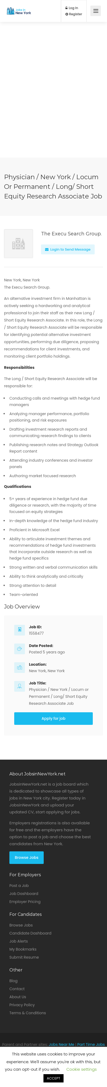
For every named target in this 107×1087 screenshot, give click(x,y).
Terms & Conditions (27, 1013)
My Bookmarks (22, 949)
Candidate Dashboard (30, 933)
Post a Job (19, 885)
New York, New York (47, 670)
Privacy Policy (22, 1005)
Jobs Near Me (61, 1044)
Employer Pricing (24, 901)
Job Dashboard (23, 893)
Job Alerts (18, 941)
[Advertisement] (53, 104)
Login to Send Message (68, 249)
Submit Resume (24, 957)
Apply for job (53, 718)
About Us (17, 997)
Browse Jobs (26, 857)
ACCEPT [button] (53, 1078)
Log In (71, 8)
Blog (13, 980)
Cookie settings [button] (82, 1069)
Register (73, 14)
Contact (17, 989)
